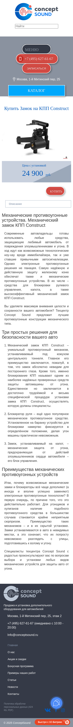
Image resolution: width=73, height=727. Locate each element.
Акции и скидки (17, 659)
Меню (32, 49)
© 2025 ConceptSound (17, 722)
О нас (11, 652)
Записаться (36, 68)
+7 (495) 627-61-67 (39, 59)
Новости (13, 686)
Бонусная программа (20, 666)
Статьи (12, 679)
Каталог (36, 90)
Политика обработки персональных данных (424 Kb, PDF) (18, 707)
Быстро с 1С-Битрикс (50, 722)
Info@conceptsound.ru (22, 634)
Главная (13, 645)
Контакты (13, 693)
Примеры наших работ (22, 672)
